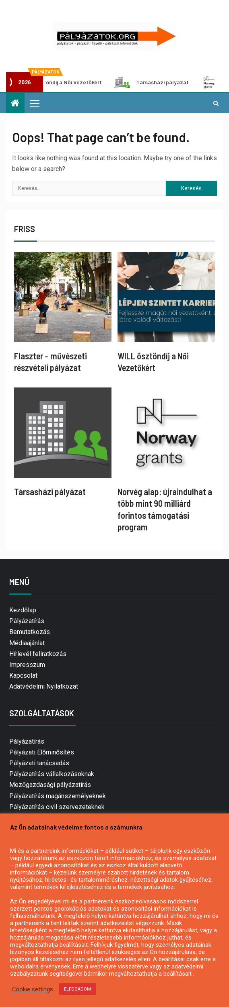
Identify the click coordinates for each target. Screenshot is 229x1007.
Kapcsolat (23, 675)
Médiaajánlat (27, 643)
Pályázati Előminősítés (41, 752)
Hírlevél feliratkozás (37, 654)
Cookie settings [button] (32, 989)
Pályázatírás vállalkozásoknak (51, 774)
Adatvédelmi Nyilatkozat (43, 686)
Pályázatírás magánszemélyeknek (57, 796)
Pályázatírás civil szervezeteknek (57, 807)
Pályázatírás (26, 621)
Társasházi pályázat (155, 82)
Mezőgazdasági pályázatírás (50, 785)
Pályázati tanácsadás (39, 763)
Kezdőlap (22, 610)
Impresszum (27, 665)
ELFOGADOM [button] (77, 989)
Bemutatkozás (29, 632)
